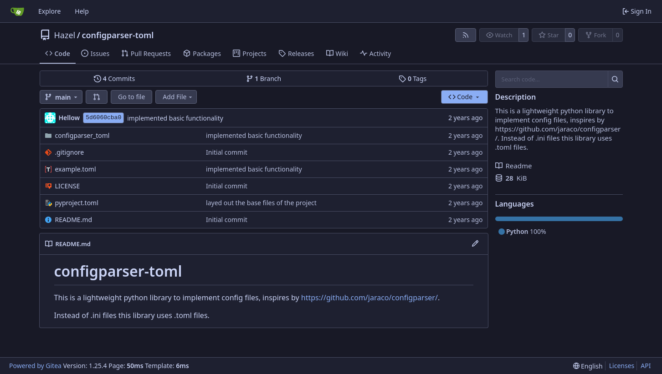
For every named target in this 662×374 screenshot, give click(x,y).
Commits (114, 78)
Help (82, 11)
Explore (49, 11)
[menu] (588, 366)
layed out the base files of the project (261, 202)
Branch (264, 78)
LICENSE (67, 186)
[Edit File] (475, 244)
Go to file (131, 96)
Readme (513, 165)
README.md (73, 219)
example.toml (75, 169)
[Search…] (615, 79)
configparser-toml (118, 35)
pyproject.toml (76, 202)
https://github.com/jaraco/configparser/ (369, 298)
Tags (412, 78)
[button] (97, 97)
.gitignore (69, 152)
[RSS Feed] (465, 35)
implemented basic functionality (175, 118)
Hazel (65, 35)
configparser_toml (82, 135)
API (646, 365)
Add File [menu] (178, 96)
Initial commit (226, 152)
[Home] (17, 11)
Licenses (622, 365)
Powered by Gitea (35, 365)
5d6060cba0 (103, 117)
